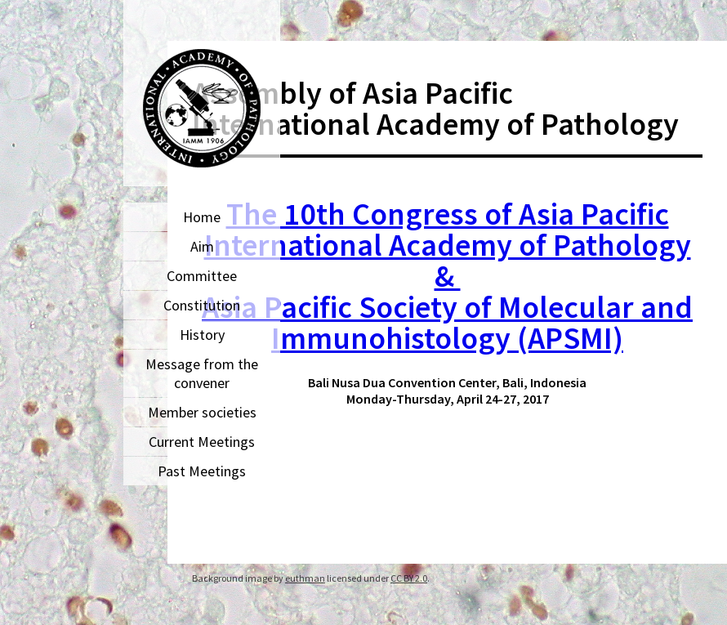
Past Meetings (202, 471)
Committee (202, 275)
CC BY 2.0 (408, 578)
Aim (202, 246)
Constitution (201, 305)
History (202, 334)
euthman (305, 578)
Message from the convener (201, 373)
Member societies (202, 412)
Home (202, 217)
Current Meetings (202, 441)
